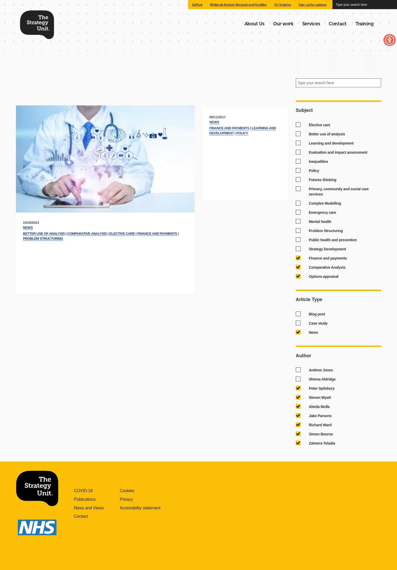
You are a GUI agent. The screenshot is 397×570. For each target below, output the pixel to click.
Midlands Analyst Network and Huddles (238, 4)
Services (311, 24)
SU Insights (282, 4)
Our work (283, 24)
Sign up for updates (313, 4)
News (28, 246)
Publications (85, 499)
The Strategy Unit (37, 24)
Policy (242, 148)
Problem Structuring (43, 257)
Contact (338, 24)
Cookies (127, 490)
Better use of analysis (44, 252)
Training (364, 24)
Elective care (122, 252)
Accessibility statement (140, 508)
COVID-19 (83, 490)
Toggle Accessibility (383, 41)
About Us (254, 24)
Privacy (126, 499)
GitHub (197, 4)
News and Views (89, 508)
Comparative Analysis (87, 252)
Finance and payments (157, 252)
